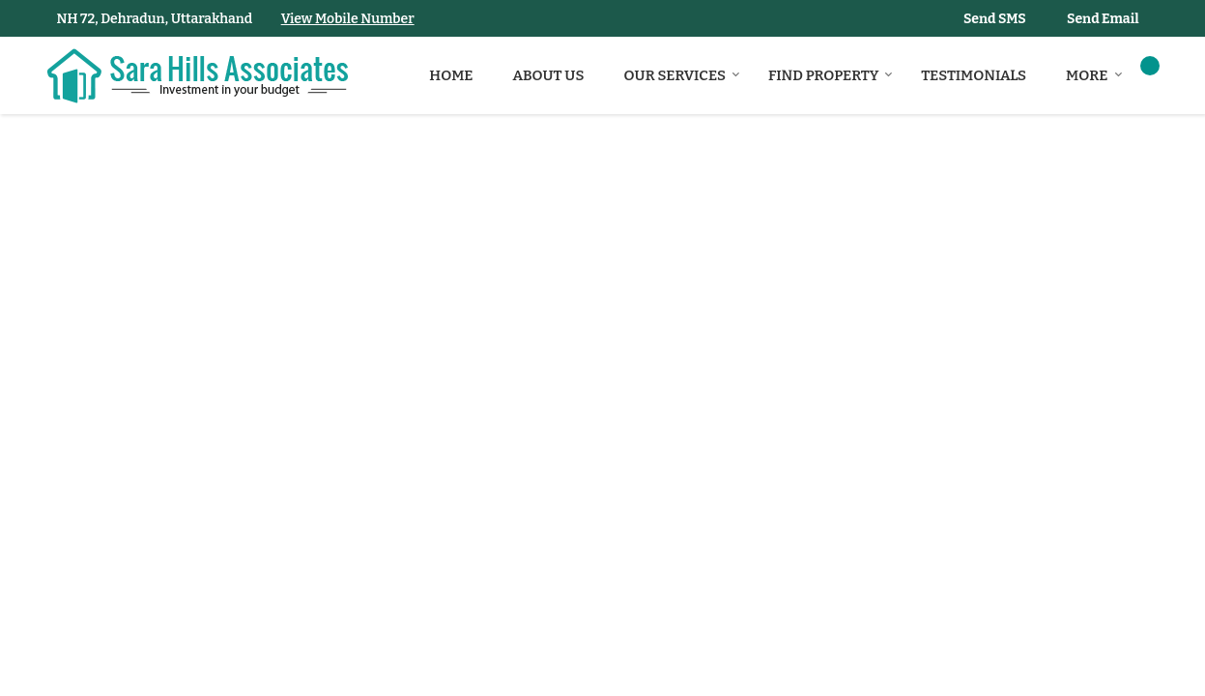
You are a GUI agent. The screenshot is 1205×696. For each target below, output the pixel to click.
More (1094, 75)
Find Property (830, 75)
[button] (348, 19)
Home (451, 75)
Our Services (682, 75)
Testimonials (973, 75)
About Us (549, 75)
